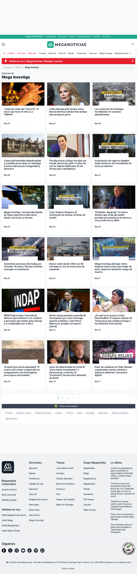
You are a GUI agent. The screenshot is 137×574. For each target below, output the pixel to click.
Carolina (87, 504)
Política (69, 413)
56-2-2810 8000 (97, 562)
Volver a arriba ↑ (68, 568)
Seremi (72, 36)
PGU (58, 494)
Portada (42, 53)
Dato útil (61, 53)
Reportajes (34, 504)
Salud (79, 413)
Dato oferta (34, 515)
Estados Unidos (23, 413)
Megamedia (89, 468)
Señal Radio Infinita (11, 530)
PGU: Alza (105, 36)
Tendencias (81, 53)
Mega (86, 473)
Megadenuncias (121, 53)
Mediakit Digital (9, 500)
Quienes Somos (9, 489)
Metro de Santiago (64, 504)
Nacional (52, 53)
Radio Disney (89, 510)
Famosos (60, 489)
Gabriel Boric (11, 418)
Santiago (90, 413)
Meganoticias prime (38, 499)
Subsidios (103, 413)
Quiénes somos (111, 562)
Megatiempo (89, 484)
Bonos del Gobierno (65, 484)
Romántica (88, 494)
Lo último (11, 53)
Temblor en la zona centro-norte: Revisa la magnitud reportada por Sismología (121, 505)
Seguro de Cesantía (65, 499)
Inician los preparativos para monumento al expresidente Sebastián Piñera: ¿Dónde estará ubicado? (122, 473)
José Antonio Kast (64, 468)
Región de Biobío (120, 413)
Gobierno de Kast (43, 413)
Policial (8, 413)
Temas (18, 67)
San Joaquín (62, 36)
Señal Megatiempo (10, 525)
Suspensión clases (84, 36)
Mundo (71, 53)
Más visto (32, 53)
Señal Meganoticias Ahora (14, 515)
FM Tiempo (88, 499)
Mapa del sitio (125, 562)
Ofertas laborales (64, 478)
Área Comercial (9, 495)
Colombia (96, 36)
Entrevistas (34, 510)
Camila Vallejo (50, 36)
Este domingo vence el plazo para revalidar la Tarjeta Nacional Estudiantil (121, 528)
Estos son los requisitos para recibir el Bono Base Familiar (122, 517)
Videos (58, 413)
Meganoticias (89, 478)
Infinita (86, 489)
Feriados (60, 473)
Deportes (93, 53)
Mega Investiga (105, 53)
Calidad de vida (36, 484)
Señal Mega (7, 520)
